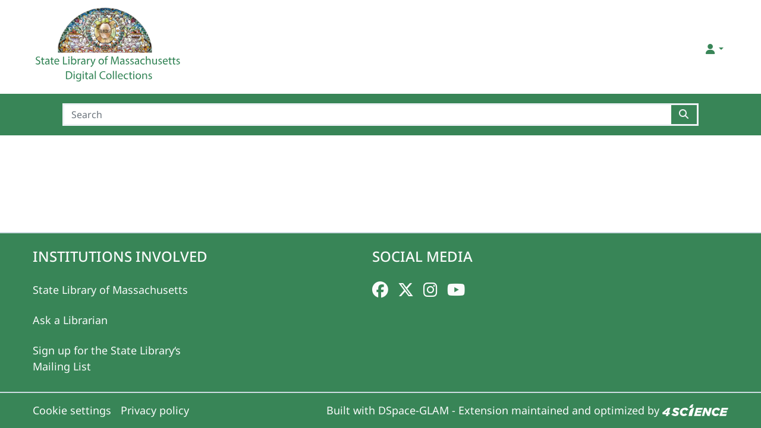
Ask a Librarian (70, 320)
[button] (713, 49)
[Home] (109, 49)
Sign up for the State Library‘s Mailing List (107, 358)
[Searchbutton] (685, 114)
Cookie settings (72, 410)
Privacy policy (155, 410)
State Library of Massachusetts (110, 290)
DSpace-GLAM (413, 410)
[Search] (367, 114)
